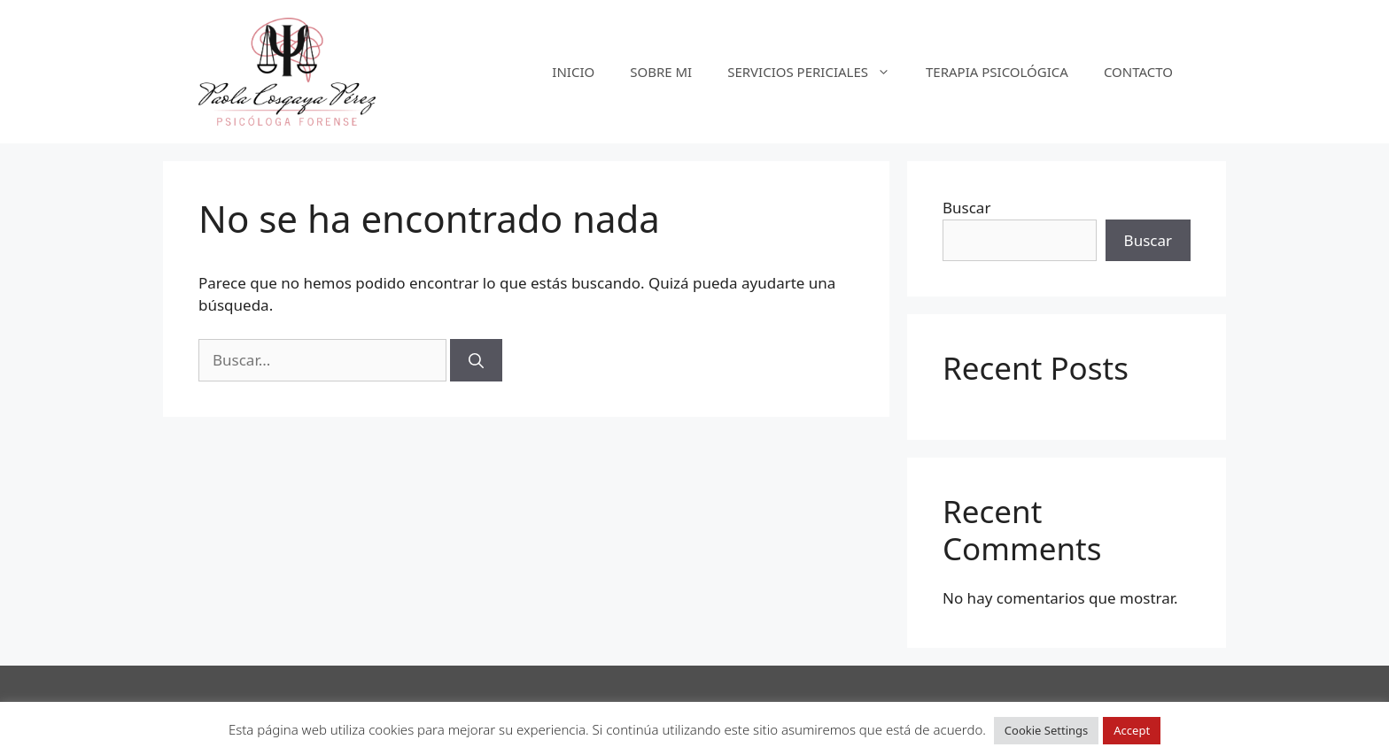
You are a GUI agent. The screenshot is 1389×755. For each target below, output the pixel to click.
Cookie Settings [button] (1046, 730)
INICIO (573, 72)
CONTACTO (1138, 72)
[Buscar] (476, 360)
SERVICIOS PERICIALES (817, 71)
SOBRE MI (661, 72)
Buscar (966, 207)
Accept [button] (1132, 730)
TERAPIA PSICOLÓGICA (997, 72)
